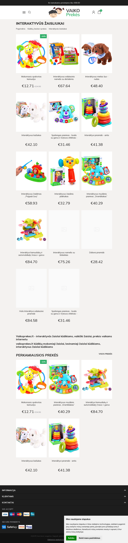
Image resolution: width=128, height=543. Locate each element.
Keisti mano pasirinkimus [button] (89, 538)
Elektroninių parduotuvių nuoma (58, 540)
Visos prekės (105, 354)
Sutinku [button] (71, 538)
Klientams (8, 496)
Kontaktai (8, 502)
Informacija (8, 490)
